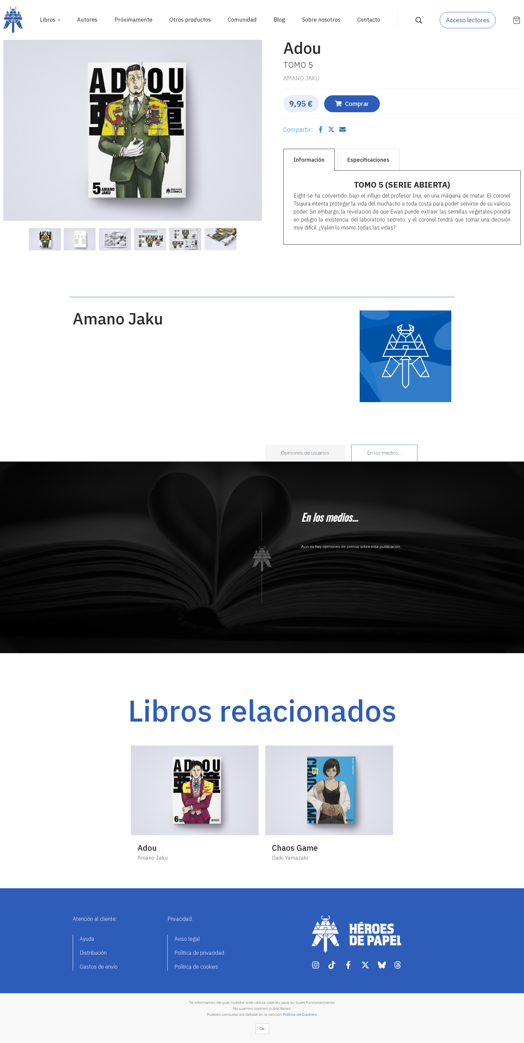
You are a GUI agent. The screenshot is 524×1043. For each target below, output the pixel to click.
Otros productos (190, 19)
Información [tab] (309, 159)
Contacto (368, 19)
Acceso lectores (467, 20)
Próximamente (133, 19)
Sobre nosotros (321, 19)
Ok (262, 1028)
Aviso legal (187, 938)
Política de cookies (196, 966)
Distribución (93, 952)
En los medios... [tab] (384, 453)
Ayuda (87, 938)
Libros (48, 19)
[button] (22, 132)
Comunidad (242, 19)
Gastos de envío (99, 966)
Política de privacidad (199, 952)
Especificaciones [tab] (368, 159)
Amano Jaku (301, 78)
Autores (87, 19)
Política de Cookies (299, 1014)
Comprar (352, 104)
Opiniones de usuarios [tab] (305, 453)
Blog (279, 19)
